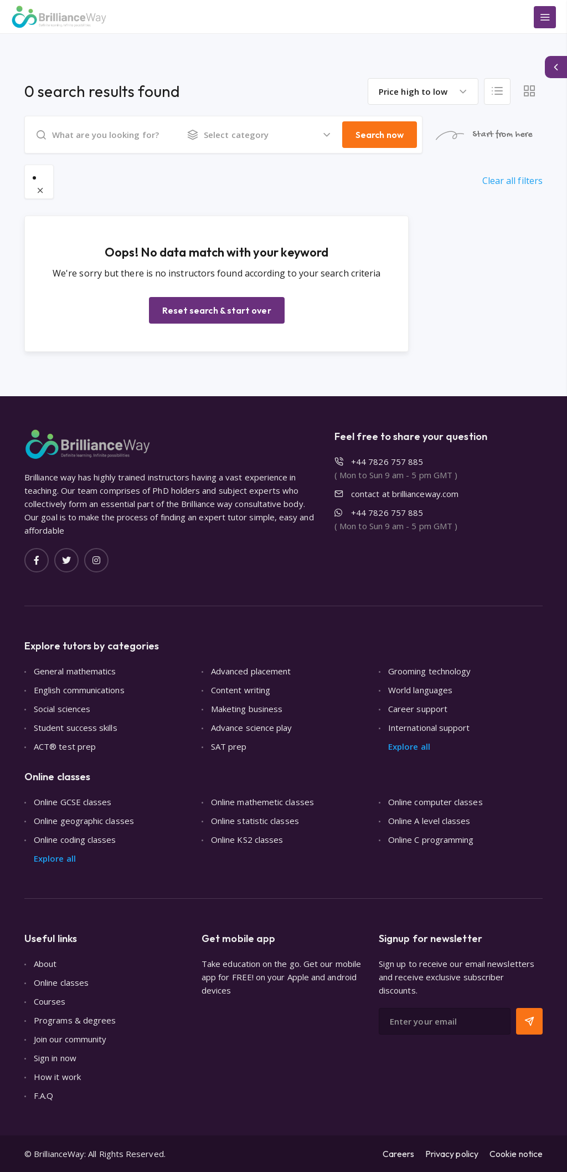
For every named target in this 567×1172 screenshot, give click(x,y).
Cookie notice (516, 1153)
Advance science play (251, 727)
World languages (420, 689)
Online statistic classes (255, 820)
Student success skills (75, 727)
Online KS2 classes (247, 839)
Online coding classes (75, 839)
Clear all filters (512, 181)
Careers (398, 1153)
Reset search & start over (216, 310)
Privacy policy (451, 1153)
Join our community (70, 1039)
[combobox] (423, 91)
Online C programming (431, 839)
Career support (417, 708)
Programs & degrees (75, 1020)
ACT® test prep (65, 746)
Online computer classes (435, 801)
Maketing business (246, 708)
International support (429, 727)
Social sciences (62, 708)
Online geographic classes (84, 820)
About (45, 963)
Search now (379, 134)
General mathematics (75, 671)
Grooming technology (429, 671)
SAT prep (229, 746)
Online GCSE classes (72, 801)
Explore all (409, 746)
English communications (79, 689)
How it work (57, 1076)
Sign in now (55, 1057)
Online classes (61, 982)
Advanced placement (251, 671)
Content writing (240, 689)
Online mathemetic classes (262, 801)
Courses (50, 1001)
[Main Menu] (545, 17)
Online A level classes (429, 820)
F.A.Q (43, 1095)
